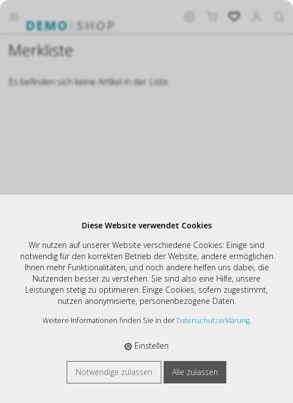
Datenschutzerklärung (212, 320)
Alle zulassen (195, 372)
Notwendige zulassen (114, 372)
